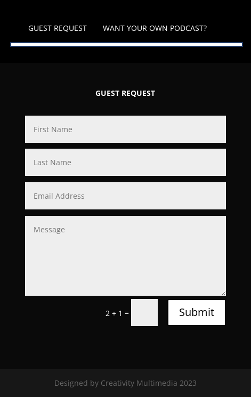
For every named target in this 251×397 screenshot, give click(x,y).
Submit (196, 312)
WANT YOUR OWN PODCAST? (155, 28)
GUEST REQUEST (57, 28)
